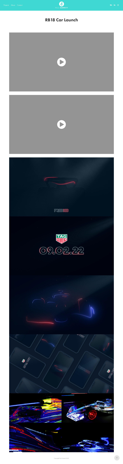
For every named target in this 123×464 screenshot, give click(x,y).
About (13, 5)
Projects (6, 5)
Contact (19, 5)
